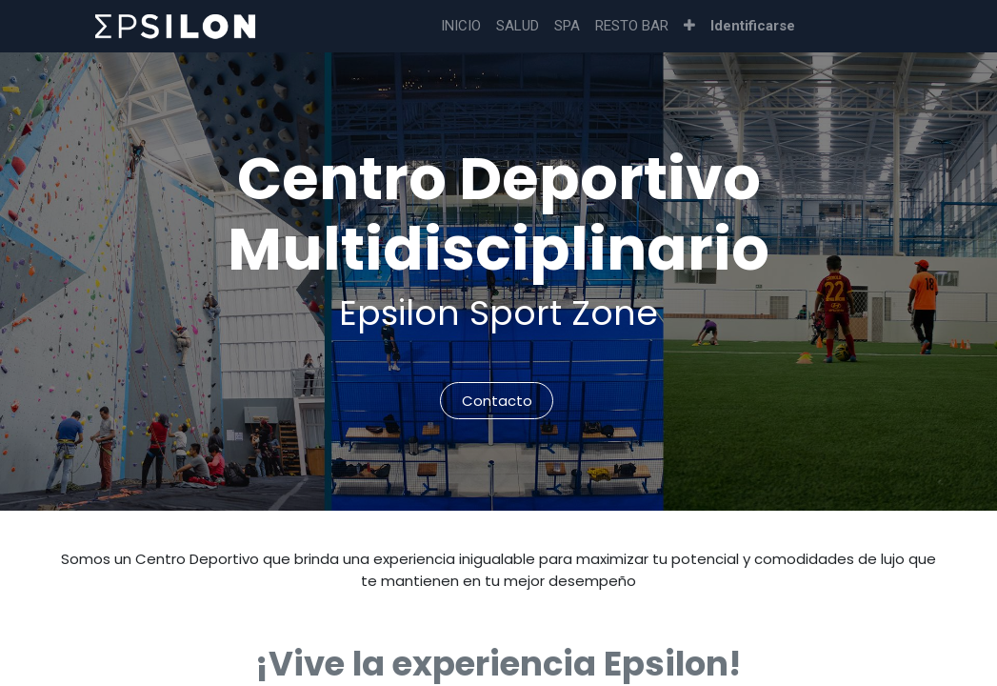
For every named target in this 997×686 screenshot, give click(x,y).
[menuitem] (461, 26)
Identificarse (752, 25)
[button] (689, 26)
